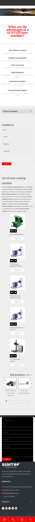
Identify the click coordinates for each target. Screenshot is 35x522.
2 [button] (9, 401)
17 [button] (26, 403)
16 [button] (23, 403)
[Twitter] (9, 508)
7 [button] (23, 401)
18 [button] (29, 403)
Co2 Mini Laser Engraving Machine (16, 265)
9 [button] (29, 401)
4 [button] (15, 401)
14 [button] (17, 403)
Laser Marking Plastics (16, 234)
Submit (6, 164)
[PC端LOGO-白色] (11, 465)
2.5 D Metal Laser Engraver (15, 360)
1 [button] (6, 401)
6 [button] (20, 401)
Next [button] (30, 392)
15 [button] (20, 403)
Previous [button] (4, 392)
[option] (11, 387)
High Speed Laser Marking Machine (15, 297)
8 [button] (26, 401)
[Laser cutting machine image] (17, 12)
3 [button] (12, 401)
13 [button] (15, 403)
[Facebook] (3, 508)
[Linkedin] (6, 508)
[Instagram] (16, 508)
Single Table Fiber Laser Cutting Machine (10, 393)
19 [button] (16, 406)
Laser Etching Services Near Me (16, 328)
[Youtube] (13, 508)
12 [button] (12, 403)
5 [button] (17, 401)
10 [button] (6, 403)
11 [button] (9, 403)
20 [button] (19, 406)
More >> (29, 375)
